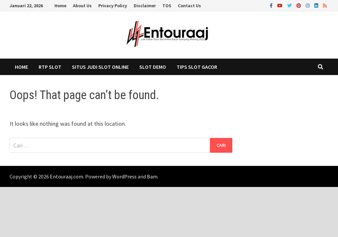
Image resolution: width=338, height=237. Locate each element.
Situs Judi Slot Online (100, 67)
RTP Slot (50, 67)
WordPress (124, 176)
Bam (152, 176)
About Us (82, 6)
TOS (166, 6)
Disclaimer (145, 6)
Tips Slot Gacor (197, 67)
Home (60, 6)
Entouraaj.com (66, 176)
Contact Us (189, 6)
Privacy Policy (112, 6)
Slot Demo (152, 67)
